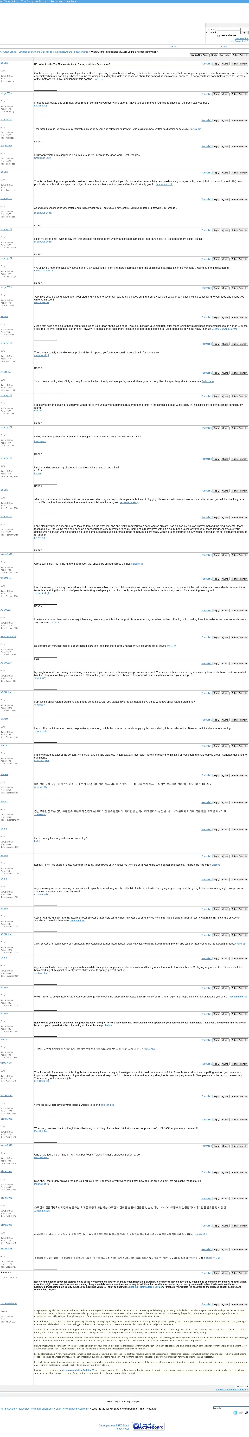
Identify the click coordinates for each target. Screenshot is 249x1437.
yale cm (99, 79)
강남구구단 (40, 814)
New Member (242, 38)
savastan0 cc (77, 920)
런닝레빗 (171, 646)
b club (37, 841)
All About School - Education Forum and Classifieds (26, 52)
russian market (41, 894)
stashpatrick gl (41, 355)
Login (244, 32)
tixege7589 (6, 93)
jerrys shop (39, 537)
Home (174, 46)
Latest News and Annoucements (71, 52)
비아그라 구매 (41, 787)
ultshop (216, 864)
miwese (4, 719)
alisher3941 (6, 554)
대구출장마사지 (42, 1081)
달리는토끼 (40, 704)
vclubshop (240, 943)
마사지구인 (202, 1234)
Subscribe (225, 55)
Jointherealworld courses (224, 329)
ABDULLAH (6, 372)
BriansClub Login (164, 184)
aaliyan (4, 63)
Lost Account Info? (239, 41)
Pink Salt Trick (41, 1131)
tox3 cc (37, 473)
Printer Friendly (240, 55)
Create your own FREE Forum (114, 1425)
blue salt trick (107, 1105)
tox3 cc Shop (40, 105)
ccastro (38, 410)
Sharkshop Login (42, 158)
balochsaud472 (8, 636)
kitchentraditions (8, 1303)
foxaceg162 (6, 119)
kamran (4, 828)
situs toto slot (41, 731)
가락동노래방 (148, 1048)
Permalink (206, 63)
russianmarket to (238, 996)
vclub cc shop (41, 973)
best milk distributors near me (145, 1287)
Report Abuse (122, 1428)
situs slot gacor (41, 760)
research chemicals (44, 270)
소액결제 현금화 (211, 1258)
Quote (225, 64)
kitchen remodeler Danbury (231, 1389)
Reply (214, 55)
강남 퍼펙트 (40, 678)
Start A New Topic (199, 55)
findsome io (208, 381)
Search (224, 46)
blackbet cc (40, 441)
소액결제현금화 (42, 1210)
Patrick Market (41, 302)
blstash (55, 622)
